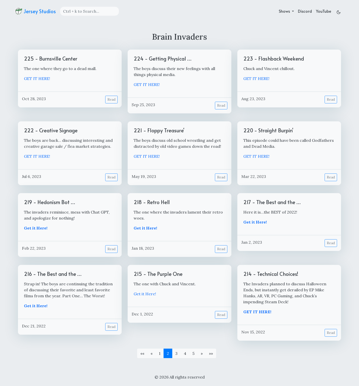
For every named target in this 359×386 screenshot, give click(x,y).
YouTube (323, 11)
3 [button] (176, 353)
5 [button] (193, 353)
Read (111, 99)
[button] (142, 353)
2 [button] (168, 353)
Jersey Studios (35, 11)
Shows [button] (285, 11)
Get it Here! (145, 293)
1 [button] (160, 353)
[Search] (89, 11)
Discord (305, 11)
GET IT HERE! (37, 78)
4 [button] (185, 353)
